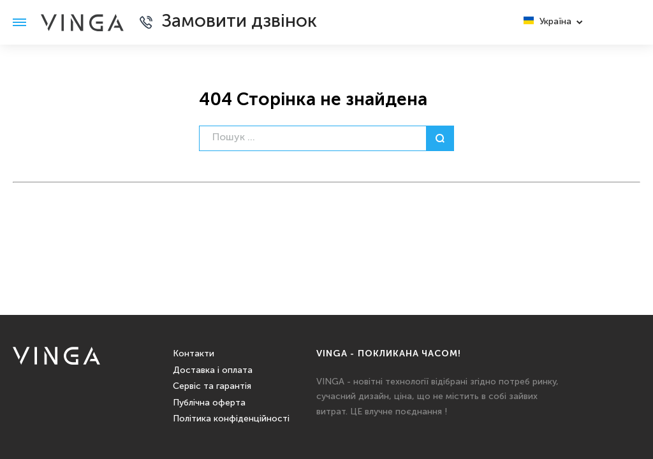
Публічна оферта (209, 402)
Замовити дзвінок (239, 22)
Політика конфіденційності (231, 418)
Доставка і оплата (213, 370)
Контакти (193, 353)
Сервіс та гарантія (212, 386)
